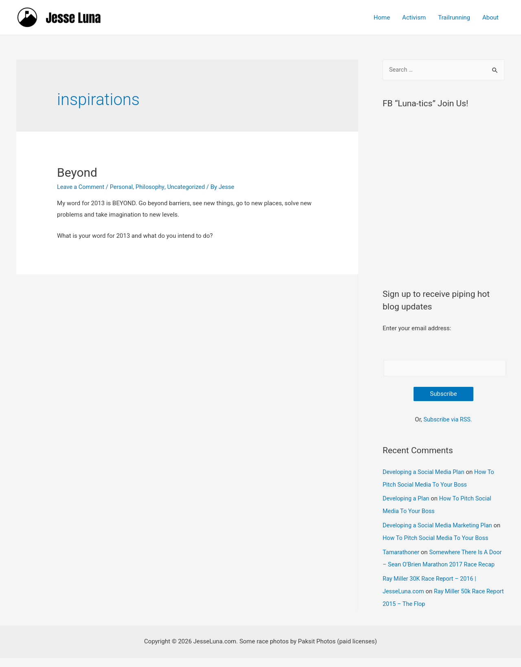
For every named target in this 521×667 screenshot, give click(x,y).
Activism (414, 17)
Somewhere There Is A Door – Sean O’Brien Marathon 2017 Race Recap (439, 563)
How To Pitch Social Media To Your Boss (446, 536)
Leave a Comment (81, 187)
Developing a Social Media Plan (425, 472)
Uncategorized (190, 187)
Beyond (77, 172)
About (490, 17)
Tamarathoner (402, 550)
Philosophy (153, 187)
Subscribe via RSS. (447, 420)
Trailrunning (454, 17)
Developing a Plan (407, 498)
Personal (124, 187)
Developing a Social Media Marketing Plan (439, 524)
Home (382, 17)
